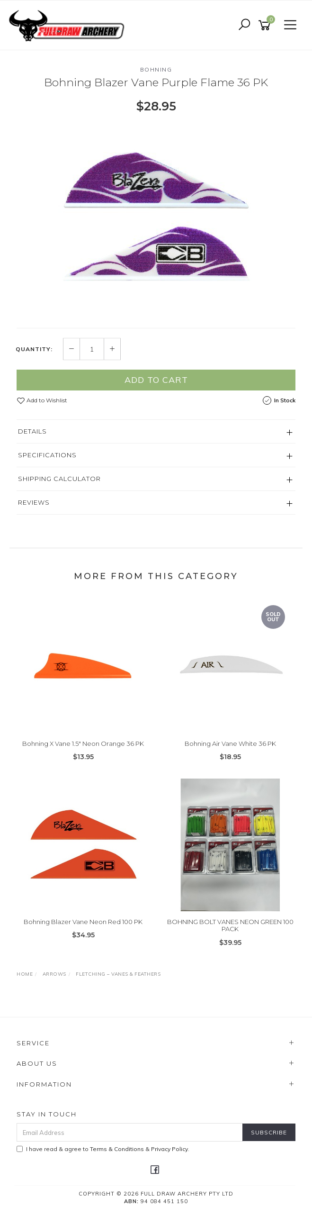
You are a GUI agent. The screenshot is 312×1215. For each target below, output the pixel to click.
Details (32, 431)
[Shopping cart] (266, 25)
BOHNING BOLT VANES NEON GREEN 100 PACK (230, 925)
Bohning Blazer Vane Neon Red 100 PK (83, 921)
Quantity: (34, 349)
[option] (156, 220)
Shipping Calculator (59, 478)
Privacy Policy (169, 1148)
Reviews (34, 502)
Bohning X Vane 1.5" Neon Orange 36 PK (83, 743)
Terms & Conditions (117, 1148)
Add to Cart (156, 379)
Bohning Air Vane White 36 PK (230, 743)
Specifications (47, 455)
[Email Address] (130, 1132)
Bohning (156, 69)
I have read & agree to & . (103, 1148)
